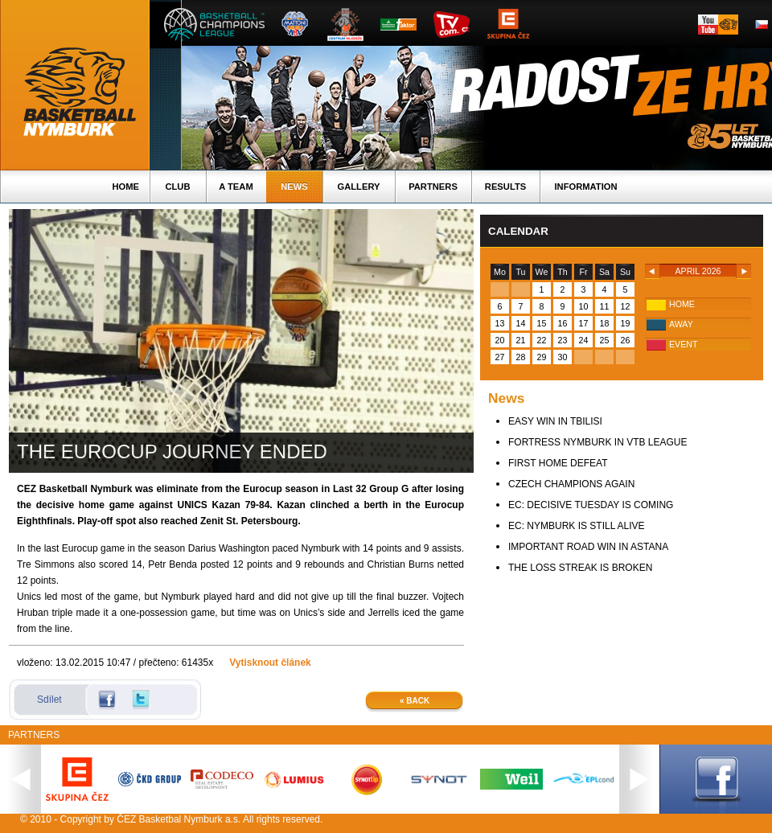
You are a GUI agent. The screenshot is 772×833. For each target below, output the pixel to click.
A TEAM (236, 186)
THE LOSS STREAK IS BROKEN (580, 567)
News (294, 186)
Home (125, 186)
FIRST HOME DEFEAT (558, 463)
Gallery (358, 186)
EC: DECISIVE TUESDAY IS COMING (590, 505)
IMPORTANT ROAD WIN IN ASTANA (588, 546)
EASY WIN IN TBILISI (555, 421)
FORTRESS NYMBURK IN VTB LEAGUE (598, 442)
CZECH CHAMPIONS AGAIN (571, 484)
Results (505, 186)
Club (177, 186)
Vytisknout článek (270, 662)
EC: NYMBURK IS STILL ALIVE (576, 525)
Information (585, 186)
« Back (414, 700)
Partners (433, 186)
